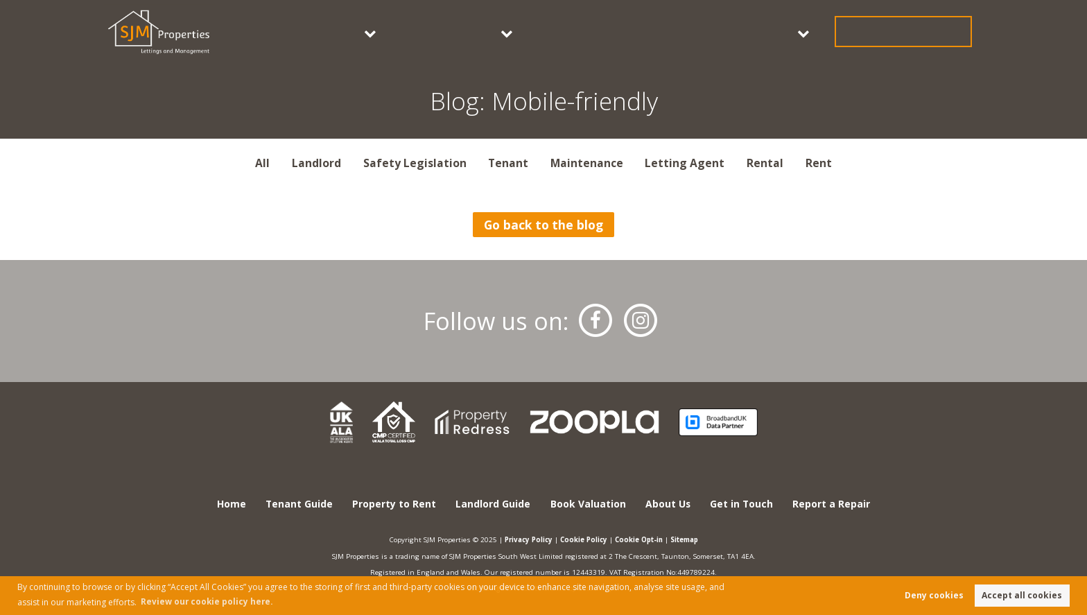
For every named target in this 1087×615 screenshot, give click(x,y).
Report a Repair (832, 504)
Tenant (508, 163)
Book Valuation (712, 31)
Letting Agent (685, 163)
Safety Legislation (414, 163)
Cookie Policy (582, 539)
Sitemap (689, 539)
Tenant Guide (299, 504)
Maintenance (586, 163)
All (262, 163)
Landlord (315, 163)
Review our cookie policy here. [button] (208, 601)
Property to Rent (394, 504)
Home (230, 504)
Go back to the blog (543, 224)
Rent (819, 163)
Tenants (498, 31)
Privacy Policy (524, 539)
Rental (765, 163)
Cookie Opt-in (640, 539)
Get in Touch (925, 31)
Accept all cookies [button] (1022, 595)
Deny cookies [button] (934, 595)
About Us (811, 31)
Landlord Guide (492, 504)
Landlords (594, 31)
